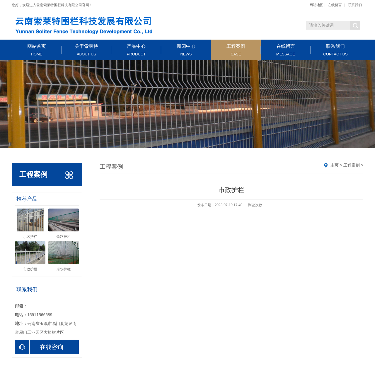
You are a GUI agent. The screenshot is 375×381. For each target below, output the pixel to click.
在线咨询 (39, 347)
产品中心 (136, 50)
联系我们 (355, 5)
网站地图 (316, 5)
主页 (334, 165)
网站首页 (37, 50)
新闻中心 (186, 50)
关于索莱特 (86, 50)
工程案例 (236, 50)
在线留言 (335, 5)
